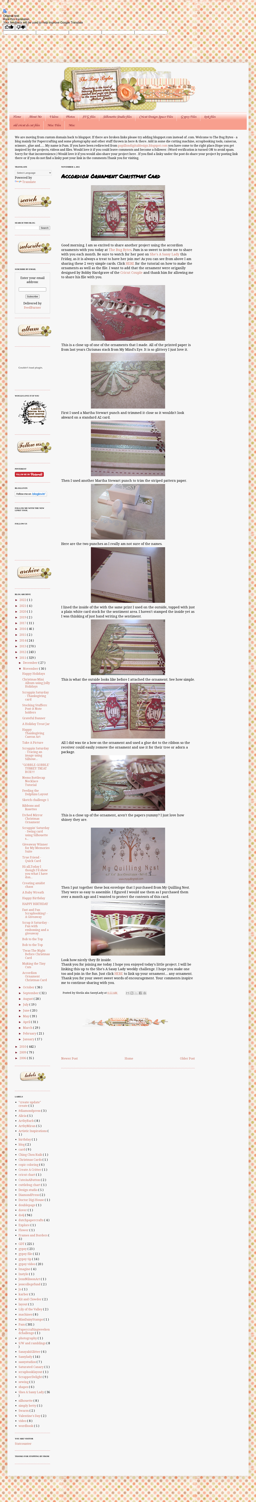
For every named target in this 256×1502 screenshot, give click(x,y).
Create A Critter (30, 1169)
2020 (23, 611)
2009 (23, 1052)
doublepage (27, 1205)
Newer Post (69, 1058)
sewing (24, 1382)
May (26, 1016)
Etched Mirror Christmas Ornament (32, 818)
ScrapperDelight (31, 1377)
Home (17, 117)
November (31, 668)
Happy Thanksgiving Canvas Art (33, 733)
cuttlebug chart (30, 1185)
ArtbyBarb (27, 1121)
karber (24, 1294)
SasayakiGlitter (30, 1352)
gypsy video (27, 1264)
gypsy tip (25, 1259)
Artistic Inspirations (33, 1131)
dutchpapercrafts (31, 1220)
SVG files (88, 117)
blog (22, 1144)
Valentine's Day (30, 1416)
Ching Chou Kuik (31, 1154)
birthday (25, 1139)
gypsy (23, 1249)
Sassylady (26, 1357)
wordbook (26, 1426)
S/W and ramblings (32, 1343)
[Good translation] (9, 27)
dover (23, 1210)
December (30, 663)
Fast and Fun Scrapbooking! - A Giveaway (35, 913)
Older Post (187, 1058)
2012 (23, 652)
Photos (70, 117)
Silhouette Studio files (117, 117)
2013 (23, 646)
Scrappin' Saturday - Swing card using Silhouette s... (35, 833)
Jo (20, 1289)
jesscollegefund (30, 1284)
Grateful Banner (33, 718)
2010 (23, 1046)
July (26, 1004)
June (26, 1010)
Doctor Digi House (32, 1200)
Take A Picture (32, 742)
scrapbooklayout (31, 1372)
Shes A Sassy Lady (32, 1392)
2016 (23, 629)
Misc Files (54, 125)
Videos (53, 117)
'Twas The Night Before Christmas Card (36, 954)
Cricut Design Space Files (156, 117)
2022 (23, 600)
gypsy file (26, 1254)
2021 (23, 606)
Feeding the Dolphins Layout (35, 792)
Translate (25, 182)
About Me (35, 117)
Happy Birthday (33, 898)
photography (28, 1338)
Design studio (28, 1190)
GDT (22, 1244)
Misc (71, 125)
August (28, 999)
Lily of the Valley (31, 1309)
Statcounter (23, 1443)
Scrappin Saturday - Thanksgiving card (35, 696)
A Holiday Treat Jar (36, 724)
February (30, 1033)
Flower (24, 1230)
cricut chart (27, 1175)
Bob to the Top (32, 939)
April (27, 1022)
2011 (23, 658)
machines (26, 1314)
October (29, 987)
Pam (22, 1324)
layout (23, 1304)
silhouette (26, 1400)
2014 (23, 640)
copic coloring (29, 1164)
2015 (23, 635)
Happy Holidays (33, 673)
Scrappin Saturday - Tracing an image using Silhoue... (35, 754)
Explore (24, 1225)
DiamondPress (29, 1195)
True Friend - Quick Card (31, 859)
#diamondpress (30, 1111)
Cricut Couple (131, 273)
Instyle (24, 1274)
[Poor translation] (21, 27)
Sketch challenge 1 (35, 800)
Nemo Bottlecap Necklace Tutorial (33, 781)
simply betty (28, 1405)
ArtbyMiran (27, 1126)
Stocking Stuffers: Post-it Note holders (34, 708)
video (23, 1421)
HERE (130, 263)
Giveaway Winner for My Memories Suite (36, 848)
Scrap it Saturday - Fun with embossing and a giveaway (35, 928)
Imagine (25, 1269)
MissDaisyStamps (31, 1319)
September (31, 993)
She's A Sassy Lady (164, 254)
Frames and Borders (33, 1235)
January (29, 1039)
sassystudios (28, 1362)
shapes (24, 1387)
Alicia (23, 1116)
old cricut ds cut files (26, 125)
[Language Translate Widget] (33, 173)
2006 (23, 1058)
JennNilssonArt (30, 1279)
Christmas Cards (30, 1159)
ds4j (22, 1215)
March (28, 1028)
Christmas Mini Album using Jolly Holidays (36, 683)
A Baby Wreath (33, 892)
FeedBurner (32, 307)
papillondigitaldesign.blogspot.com (143, 145)
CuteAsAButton (30, 1180)
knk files (209, 117)
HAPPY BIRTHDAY (35, 904)
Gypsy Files (188, 117)
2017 (23, 623)
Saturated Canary (31, 1367)
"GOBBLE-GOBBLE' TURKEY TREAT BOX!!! (36, 768)
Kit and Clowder (30, 1299)
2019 (23, 617)
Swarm (24, 1410)
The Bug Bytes (120, 250)
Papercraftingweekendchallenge (34, 1331)
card (22, 1149)
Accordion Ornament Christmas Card (34, 976)
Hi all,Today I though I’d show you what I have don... (35, 872)
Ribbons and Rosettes (31, 807)
